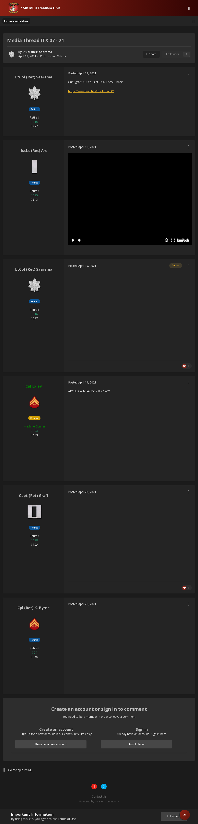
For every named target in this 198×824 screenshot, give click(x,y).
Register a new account (51, 744)
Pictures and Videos (53, 56)
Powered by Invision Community (99, 801)
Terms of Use (67, 819)
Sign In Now (136, 744)
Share (151, 54)
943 (34, 199)
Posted (82, 73)
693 (34, 435)
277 (34, 126)
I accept (173, 816)
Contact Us (99, 796)
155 (34, 657)
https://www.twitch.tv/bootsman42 (91, 91)
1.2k (34, 544)
